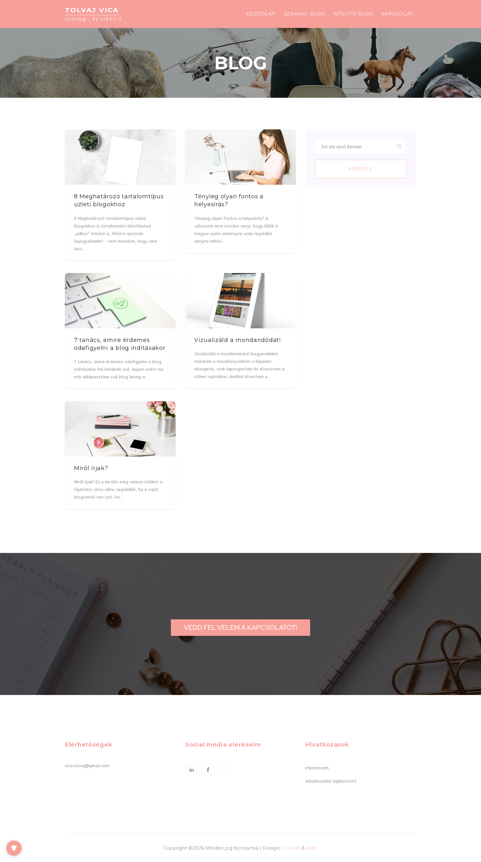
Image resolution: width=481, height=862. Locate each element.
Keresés (360, 169)
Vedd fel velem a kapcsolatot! (240, 627)
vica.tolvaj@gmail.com (87, 765)
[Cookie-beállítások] (14, 848)
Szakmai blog (304, 14)
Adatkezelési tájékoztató (331, 781)
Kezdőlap (261, 14)
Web (312, 848)
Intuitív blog (353, 14)
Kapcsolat (397, 14)
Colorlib (291, 848)
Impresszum (317, 768)
